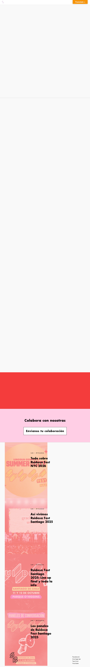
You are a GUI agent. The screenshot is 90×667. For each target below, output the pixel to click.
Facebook (76, 657)
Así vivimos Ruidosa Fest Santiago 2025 (42, 517)
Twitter (75, 661)
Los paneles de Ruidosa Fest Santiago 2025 (41, 631)
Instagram (76, 659)
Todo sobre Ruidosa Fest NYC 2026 (40, 462)
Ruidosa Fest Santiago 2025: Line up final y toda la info (41, 577)
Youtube (75, 663)
